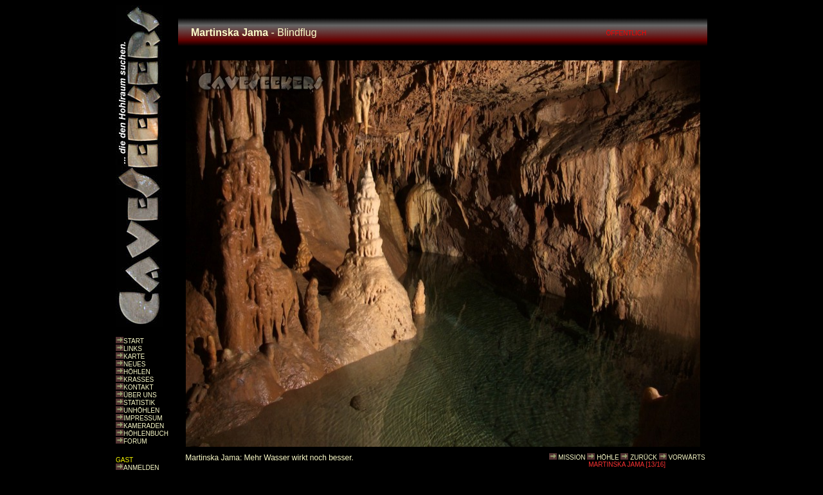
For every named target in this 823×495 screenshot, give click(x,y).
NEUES (134, 364)
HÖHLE (608, 457)
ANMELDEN (141, 467)
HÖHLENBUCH (145, 433)
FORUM (135, 441)
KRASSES (138, 379)
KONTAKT (138, 387)
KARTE (134, 356)
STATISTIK (139, 402)
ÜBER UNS (140, 395)
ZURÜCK (643, 457)
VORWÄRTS (686, 457)
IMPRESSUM (143, 418)
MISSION (571, 457)
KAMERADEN (143, 425)
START (133, 341)
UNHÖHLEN (141, 410)
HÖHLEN (136, 371)
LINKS (132, 348)
